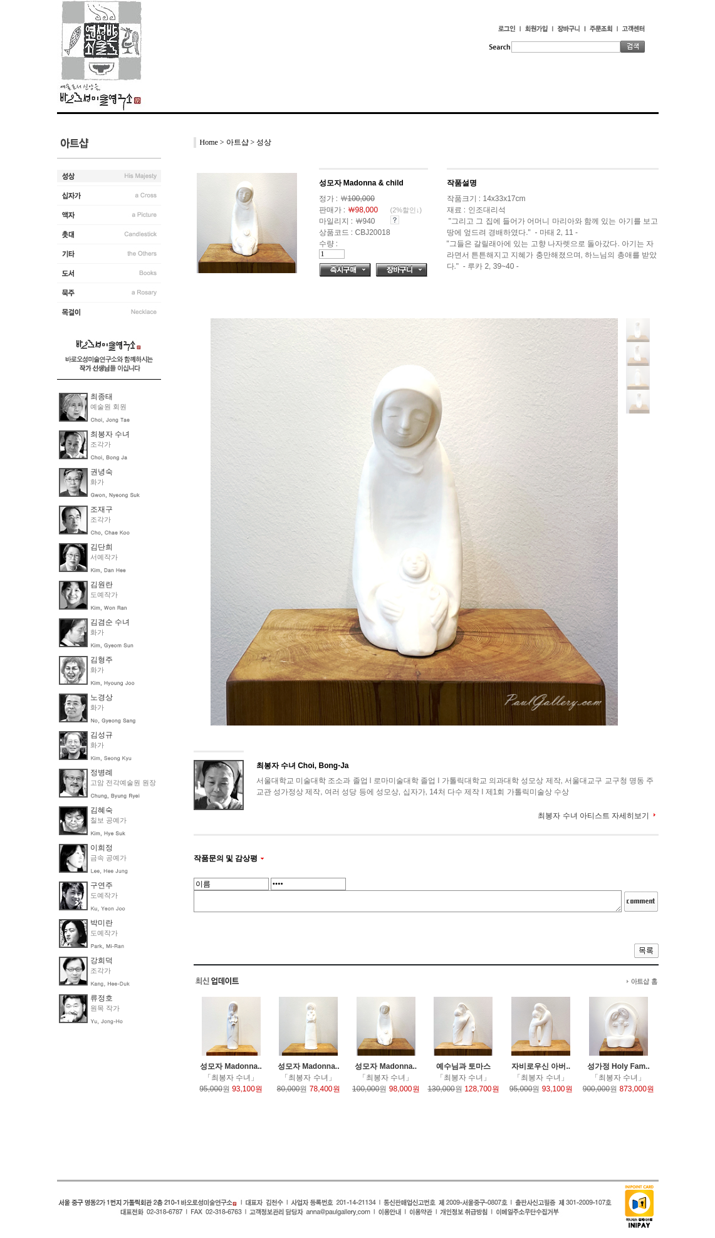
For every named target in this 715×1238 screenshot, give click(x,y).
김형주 (101, 659)
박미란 (101, 922)
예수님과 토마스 (463, 1066)
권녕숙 (101, 471)
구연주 (101, 885)
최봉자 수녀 (110, 434)
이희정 (101, 847)
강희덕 (101, 960)
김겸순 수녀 (110, 622)
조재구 (101, 509)
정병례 (101, 772)
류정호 (101, 998)
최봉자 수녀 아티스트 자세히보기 (593, 815)
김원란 (101, 584)
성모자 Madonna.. (231, 1066)
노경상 (101, 697)
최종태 (101, 396)
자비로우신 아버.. (540, 1066)
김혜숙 (101, 810)
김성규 (101, 735)
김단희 (101, 547)
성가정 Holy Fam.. (618, 1066)
